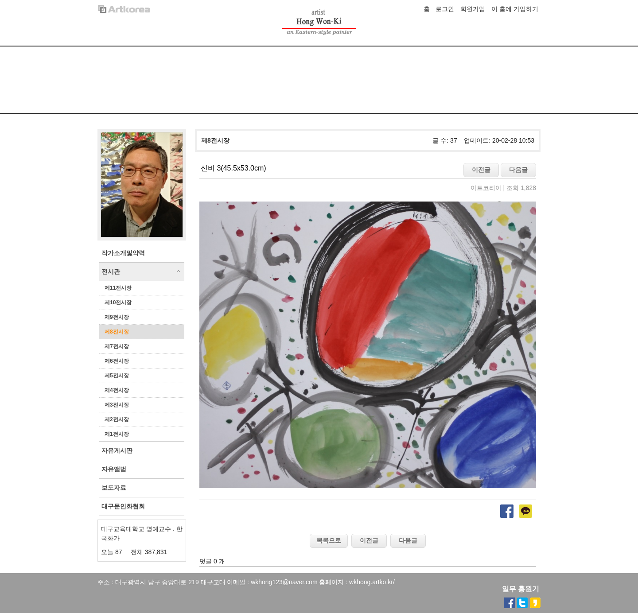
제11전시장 (118, 288)
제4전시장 (117, 390)
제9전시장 (117, 317)
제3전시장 (117, 405)
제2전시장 (117, 419)
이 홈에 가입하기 (514, 8)
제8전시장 (117, 332)
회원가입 (472, 8)
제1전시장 (117, 434)
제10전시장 (118, 302)
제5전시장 (117, 375)
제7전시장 (117, 346)
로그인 (445, 8)
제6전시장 (117, 361)
